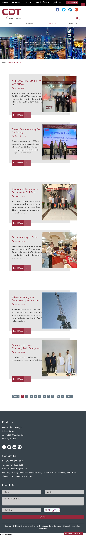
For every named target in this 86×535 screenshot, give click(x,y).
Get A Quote (72, 2)
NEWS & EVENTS (51, 23)
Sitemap (66, 526)
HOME (10, 23)
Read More (22, 115)
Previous (16, 396)
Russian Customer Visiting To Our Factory (26, 130)
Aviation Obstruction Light (12, 427)
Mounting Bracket (9, 439)
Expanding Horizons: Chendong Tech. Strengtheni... (27, 347)
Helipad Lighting (8, 431)
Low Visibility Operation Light (13, 435)
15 (62, 396)
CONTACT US (73, 23)
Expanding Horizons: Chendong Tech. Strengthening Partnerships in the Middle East (27, 359)
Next (69, 396)
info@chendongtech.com (51, 2)
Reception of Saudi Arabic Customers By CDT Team (25, 191)
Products (7, 422)
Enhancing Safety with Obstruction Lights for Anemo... (27, 299)
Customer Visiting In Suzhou (25, 237)
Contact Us (9, 456)
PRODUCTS (29, 23)
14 (58, 396)
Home (4, 62)
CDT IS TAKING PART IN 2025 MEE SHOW (27, 83)
